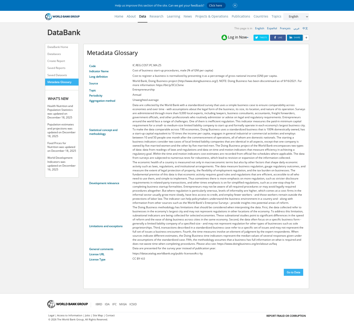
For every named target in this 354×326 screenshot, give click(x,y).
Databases (54, 54)
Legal (51, 315)
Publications (241, 16)
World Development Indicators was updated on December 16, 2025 (61, 163)
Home (118, 16)
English (259, 28)
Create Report (56, 61)
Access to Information (69, 315)
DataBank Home (57, 47)
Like (278, 37)
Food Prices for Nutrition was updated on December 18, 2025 (61, 147)
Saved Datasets (57, 75)
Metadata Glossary (59, 82)
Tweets (261, 37)
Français (285, 28)
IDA (107, 304)
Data (142, 16)
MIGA (123, 304)
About (131, 16)
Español (272, 28)
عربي (296, 28)
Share (294, 37)
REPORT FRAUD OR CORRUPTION (286, 315)
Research (156, 16)
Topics (276, 16)
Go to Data (293, 272)
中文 (305, 28)
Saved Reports (56, 68)
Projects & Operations (211, 16)
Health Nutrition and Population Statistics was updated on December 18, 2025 (60, 111)
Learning (173, 16)
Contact (110, 315)
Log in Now (235, 37)
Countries (261, 16)
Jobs (87, 315)
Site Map (98, 315)
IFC (114, 304)
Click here (215, 5)
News (188, 16)
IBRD (98, 304)
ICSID (133, 304)
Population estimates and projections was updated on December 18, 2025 (61, 130)
